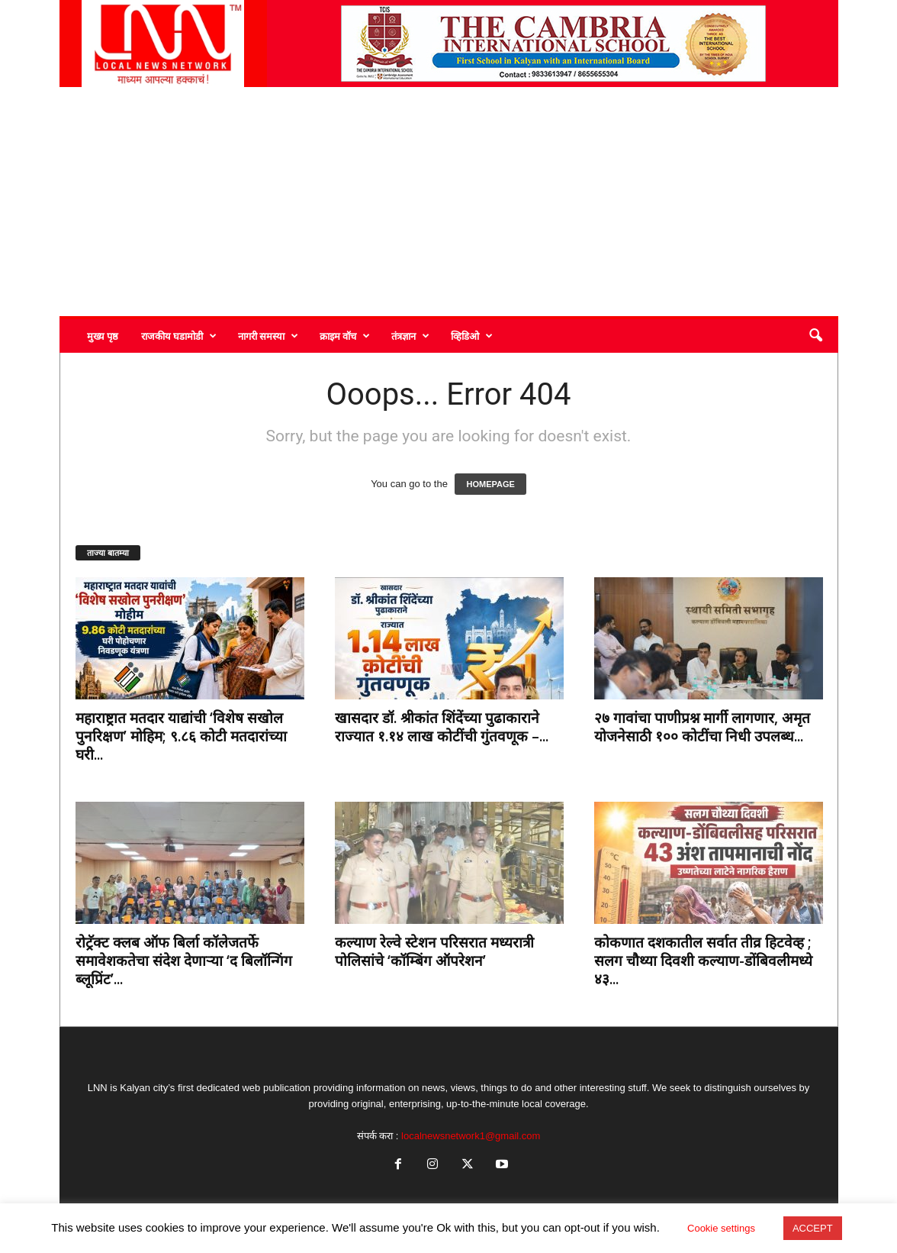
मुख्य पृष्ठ (102, 336)
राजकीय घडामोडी (179, 336)
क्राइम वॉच (345, 336)
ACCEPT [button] (813, 1228)
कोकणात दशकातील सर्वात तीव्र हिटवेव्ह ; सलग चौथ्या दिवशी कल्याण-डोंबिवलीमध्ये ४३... (703, 960)
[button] (815, 336)
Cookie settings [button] (721, 1228)
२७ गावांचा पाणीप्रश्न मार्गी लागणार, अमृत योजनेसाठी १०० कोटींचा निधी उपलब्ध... (702, 727)
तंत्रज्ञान (410, 336)
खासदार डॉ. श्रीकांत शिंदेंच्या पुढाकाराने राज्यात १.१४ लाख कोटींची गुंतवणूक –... (441, 727)
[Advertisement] (448, 201)
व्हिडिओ (472, 336)
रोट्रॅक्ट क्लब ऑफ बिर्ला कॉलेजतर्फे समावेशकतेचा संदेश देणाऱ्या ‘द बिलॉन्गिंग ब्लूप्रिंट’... (184, 960)
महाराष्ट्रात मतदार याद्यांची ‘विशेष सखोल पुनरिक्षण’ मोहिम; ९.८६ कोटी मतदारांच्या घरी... (181, 736)
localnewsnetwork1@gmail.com (470, 1136)
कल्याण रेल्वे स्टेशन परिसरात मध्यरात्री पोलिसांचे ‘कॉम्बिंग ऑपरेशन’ (434, 951)
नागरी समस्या (268, 336)
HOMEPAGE (490, 484)
